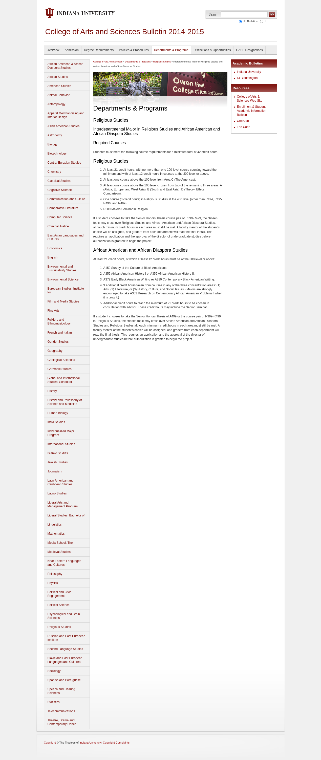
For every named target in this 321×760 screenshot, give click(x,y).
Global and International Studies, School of (64, 380)
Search (213, 14)
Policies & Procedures (133, 50)
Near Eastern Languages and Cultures (64, 563)
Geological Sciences (61, 360)
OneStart (243, 121)
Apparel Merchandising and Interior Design (66, 115)
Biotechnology (57, 153)
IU (266, 21)
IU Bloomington (247, 78)
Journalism (55, 471)
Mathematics (56, 533)
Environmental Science (63, 279)
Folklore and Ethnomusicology (59, 321)
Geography (55, 351)
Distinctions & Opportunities (212, 50)
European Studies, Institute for (66, 290)
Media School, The (60, 543)
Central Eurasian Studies (64, 162)
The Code (243, 127)
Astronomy (55, 135)
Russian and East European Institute (66, 638)
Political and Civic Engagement (59, 594)
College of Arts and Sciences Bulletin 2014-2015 (124, 31)
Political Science (59, 605)
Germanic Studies (60, 369)
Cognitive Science (60, 190)
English (52, 257)
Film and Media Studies (63, 301)
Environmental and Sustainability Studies (62, 268)
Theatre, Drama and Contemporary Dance (62, 722)
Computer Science (60, 217)
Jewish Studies (58, 462)
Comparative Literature (63, 208)
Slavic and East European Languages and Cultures (65, 660)
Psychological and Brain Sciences (64, 616)
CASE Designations (249, 50)
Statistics (54, 702)
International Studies (61, 444)
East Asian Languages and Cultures (66, 237)
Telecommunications (61, 711)
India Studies (56, 422)
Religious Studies (59, 627)
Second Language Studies (65, 649)
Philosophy (55, 574)
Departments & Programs (171, 50)
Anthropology (57, 104)
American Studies (59, 86)
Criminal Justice (58, 226)
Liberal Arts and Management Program (63, 504)
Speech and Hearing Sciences (61, 691)
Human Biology (58, 413)
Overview (53, 50)
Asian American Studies (64, 126)
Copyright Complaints (116, 742)
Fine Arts (53, 310)
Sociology (54, 671)
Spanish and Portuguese (64, 680)
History (52, 391)
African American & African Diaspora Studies (65, 66)
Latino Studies (57, 493)
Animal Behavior (59, 95)
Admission (72, 50)
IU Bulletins (251, 21)
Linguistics (55, 524)
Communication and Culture (66, 199)
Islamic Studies (58, 453)
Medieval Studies (59, 552)
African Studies (58, 77)
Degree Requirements (99, 50)
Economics (55, 248)
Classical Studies (59, 181)
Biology (52, 144)
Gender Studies (58, 341)
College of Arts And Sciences (108, 61)
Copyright (50, 742)
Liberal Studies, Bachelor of (66, 515)
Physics (53, 583)
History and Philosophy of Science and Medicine (65, 402)
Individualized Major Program (61, 433)
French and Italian (60, 332)
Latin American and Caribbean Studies (61, 482)
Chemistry (54, 171)
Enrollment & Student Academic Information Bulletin (251, 111)
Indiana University (249, 72)
